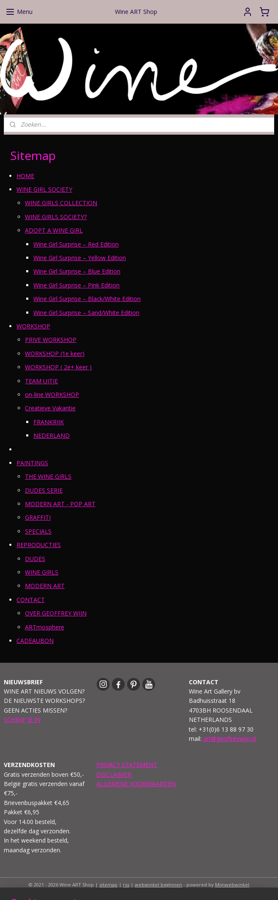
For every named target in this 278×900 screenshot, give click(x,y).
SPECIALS (38, 531)
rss (126, 884)
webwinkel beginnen (158, 884)
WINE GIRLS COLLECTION (61, 203)
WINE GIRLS (41, 572)
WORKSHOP (33, 326)
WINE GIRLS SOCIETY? (56, 217)
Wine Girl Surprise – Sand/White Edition (86, 313)
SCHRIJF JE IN (22, 720)
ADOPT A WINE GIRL (54, 231)
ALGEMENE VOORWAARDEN (136, 784)
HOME (25, 176)
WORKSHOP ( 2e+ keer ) (58, 367)
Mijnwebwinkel (232, 884)
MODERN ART (45, 586)
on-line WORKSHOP (52, 394)
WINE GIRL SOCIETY (44, 189)
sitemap (108, 884)
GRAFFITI (38, 518)
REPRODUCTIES (38, 545)
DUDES (35, 559)
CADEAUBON (35, 641)
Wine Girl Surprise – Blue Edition (76, 272)
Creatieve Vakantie (50, 408)
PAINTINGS (32, 463)
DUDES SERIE (44, 490)
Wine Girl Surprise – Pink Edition (76, 285)
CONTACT (30, 600)
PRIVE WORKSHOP (50, 340)
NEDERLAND (51, 435)
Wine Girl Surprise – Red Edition (76, 244)
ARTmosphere (44, 627)
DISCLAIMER (113, 774)
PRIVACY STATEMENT (126, 765)
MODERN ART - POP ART (60, 504)
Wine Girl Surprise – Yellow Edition (79, 258)
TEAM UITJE (41, 381)
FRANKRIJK (48, 422)
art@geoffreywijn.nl (229, 739)
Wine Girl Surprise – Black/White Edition (87, 299)
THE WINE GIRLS (48, 477)
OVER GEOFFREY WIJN (56, 614)
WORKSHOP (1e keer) (54, 354)
